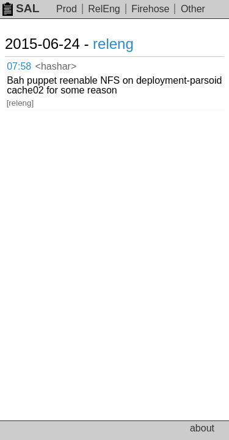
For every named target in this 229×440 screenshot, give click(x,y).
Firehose (150, 9)
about (202, 428)
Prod (66, 9)
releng (113, 43)
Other (193, 9)
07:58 (19, 66)
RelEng (104, 9)
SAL (20, 8)
